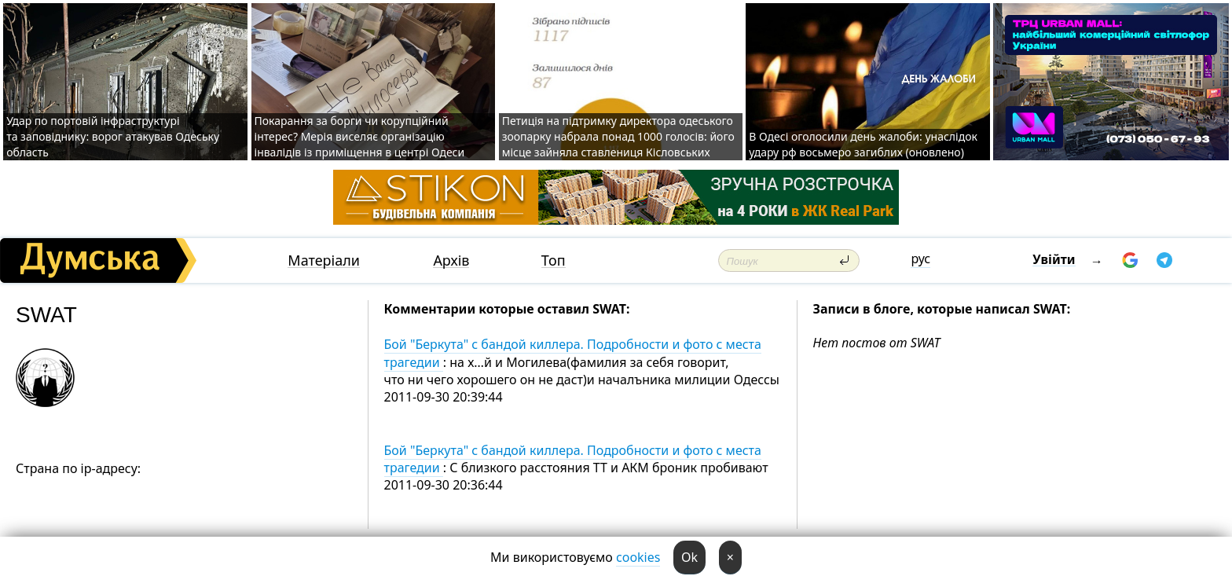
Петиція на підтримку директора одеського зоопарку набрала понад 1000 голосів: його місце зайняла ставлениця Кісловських (618, 136)
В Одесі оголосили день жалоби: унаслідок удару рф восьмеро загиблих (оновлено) (863, 144)
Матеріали (324, 260)
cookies (638, 557)
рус (920, 258)
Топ (553, 260)
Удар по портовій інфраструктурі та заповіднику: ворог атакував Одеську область (112, 136)
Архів (451, 260)
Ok (689, 557)
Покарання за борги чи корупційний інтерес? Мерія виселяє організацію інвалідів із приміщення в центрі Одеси (360, 136)
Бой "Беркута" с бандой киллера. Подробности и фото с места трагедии (572, 353)
